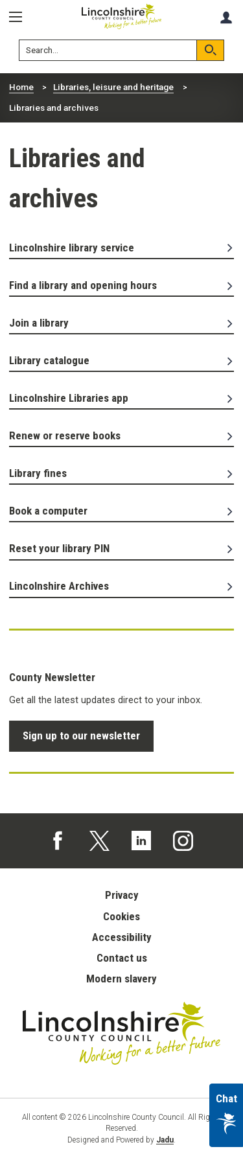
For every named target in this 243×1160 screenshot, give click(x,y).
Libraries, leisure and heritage (113, 87)
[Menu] (20, 17)
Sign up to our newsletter (81, 735)
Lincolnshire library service (122, 247)
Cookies (121, 916)
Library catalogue (122, 360)
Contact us (122, 957)
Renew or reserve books (122, 435)
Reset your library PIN (122, 548)
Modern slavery (121, 978)
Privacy (122, 894)
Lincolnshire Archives (122, 585)
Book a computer (122, 510)
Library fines (122, 473)
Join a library (122, 322)
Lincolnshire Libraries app (122, 397)
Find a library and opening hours (122, 285)
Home (21, 87)
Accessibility (122, 937)
